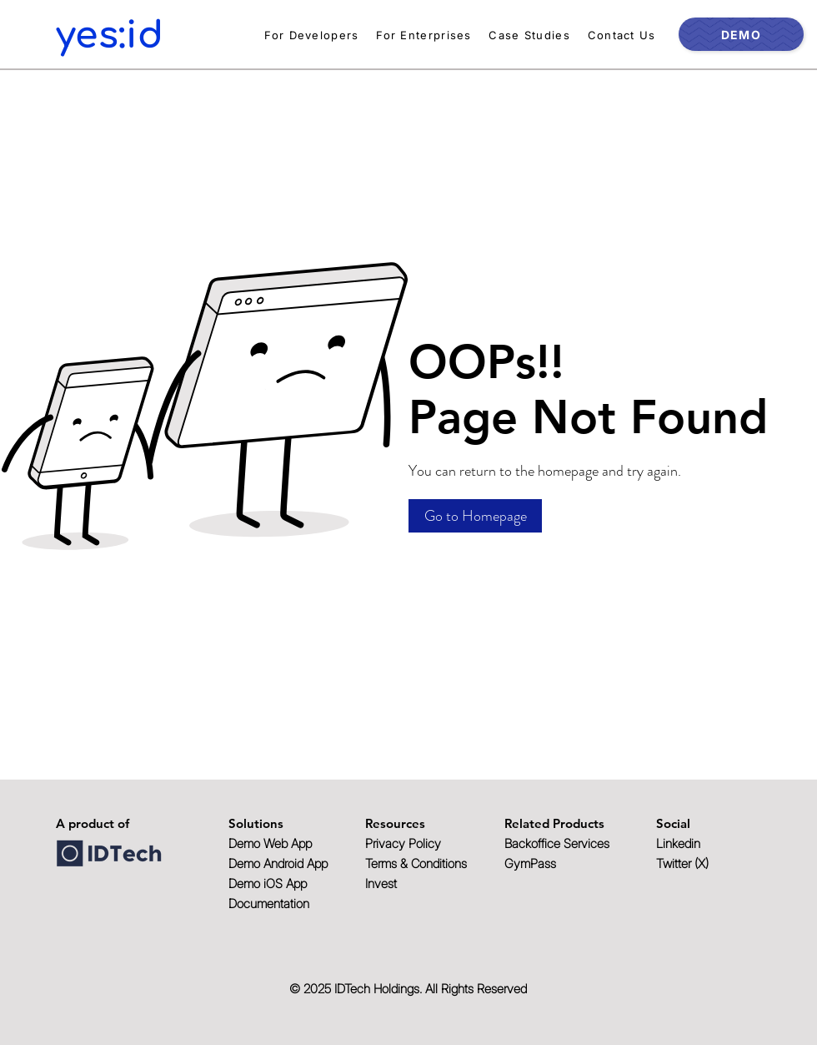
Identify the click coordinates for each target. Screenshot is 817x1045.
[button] (475, 516)
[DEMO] (741, 34)
